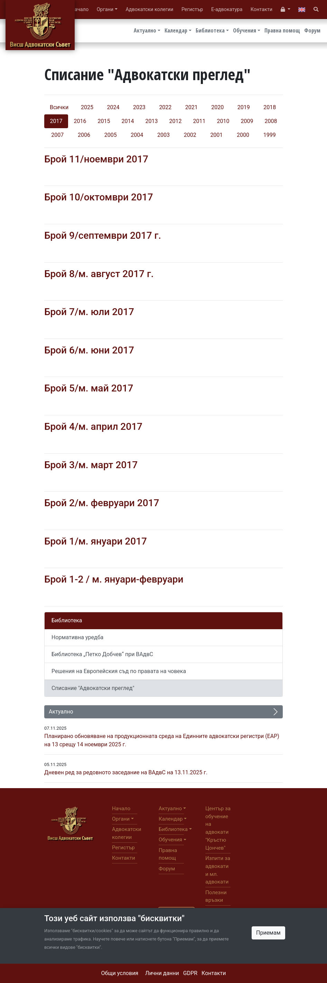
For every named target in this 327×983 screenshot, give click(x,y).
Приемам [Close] (268, 932)
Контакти (214, 973)
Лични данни (162, 973)
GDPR (190, 973)
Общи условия (120, 973)
